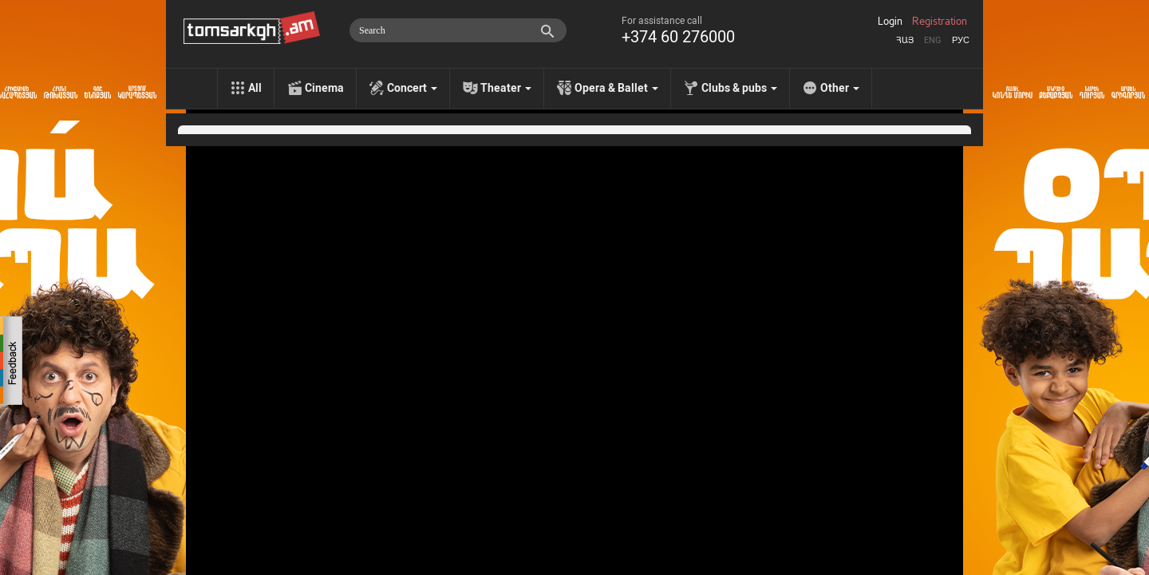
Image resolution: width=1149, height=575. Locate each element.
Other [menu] (839, 87)
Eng (933, 40)
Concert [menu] (412, 87)
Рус (960, 40)
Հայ (905, 40)
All (255, 87)
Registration (939, 21)
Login (890, 21)
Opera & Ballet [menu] (616, 87)
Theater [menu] (505, 87)
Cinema (324, 87)
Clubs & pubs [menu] (739, 87)
